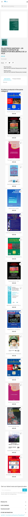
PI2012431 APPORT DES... (14, 426)
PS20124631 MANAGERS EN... (14, 136)
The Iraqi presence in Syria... (14, 160)
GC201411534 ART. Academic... (14, 111)
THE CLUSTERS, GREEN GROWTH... (14, 257)
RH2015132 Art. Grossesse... (14, 329)
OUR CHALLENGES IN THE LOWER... (14, 232)
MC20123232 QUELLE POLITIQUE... (14, 353)
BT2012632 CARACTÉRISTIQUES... (14, 474)
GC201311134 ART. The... (14, 378)
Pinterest (13, 62)
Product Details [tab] (17, 79)
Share (6, 62)
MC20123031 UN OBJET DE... (14, 450)
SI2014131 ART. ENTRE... (14, 208)
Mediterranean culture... (14, 402)
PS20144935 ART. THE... (14, 281)
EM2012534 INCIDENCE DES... (14, 184)
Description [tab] (7, 79)
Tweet (9, 62)
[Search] (14, 6)
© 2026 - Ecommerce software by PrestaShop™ (13, 515)
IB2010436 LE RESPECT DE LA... (14, 305)
